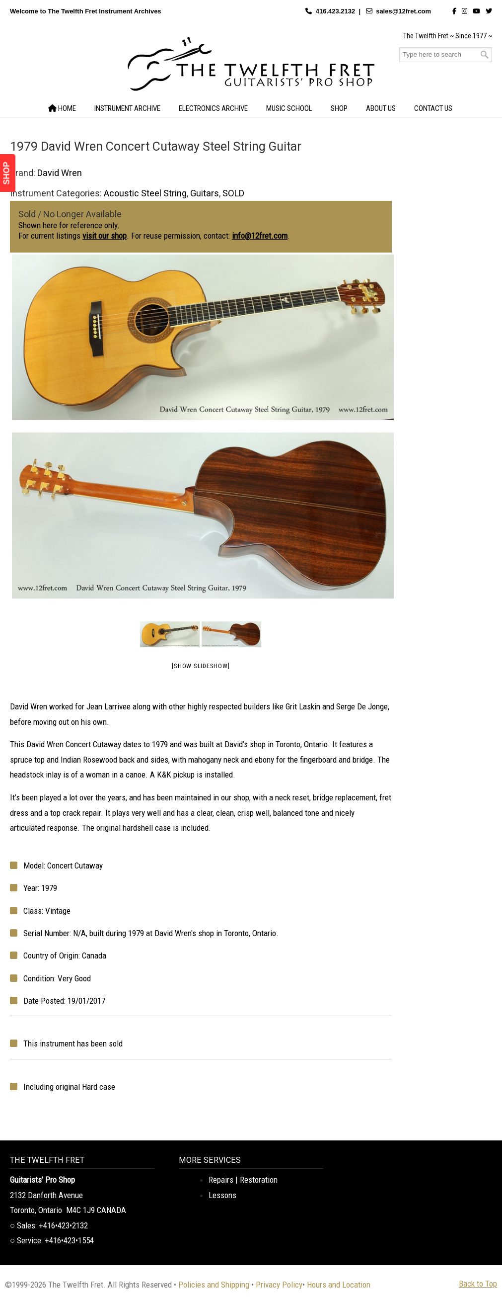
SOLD (233, 193)
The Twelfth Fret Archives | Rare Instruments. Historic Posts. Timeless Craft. (251, 66)
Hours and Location (338, 1285)
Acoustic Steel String (145, 193)
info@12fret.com (259, 236)
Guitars (204, 193)
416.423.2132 (336, 11)
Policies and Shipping (213, 1285)
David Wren (59, 173)
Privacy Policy (279, 1285)
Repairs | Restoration (243, 1180)
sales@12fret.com (403, 11)
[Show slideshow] (200, 666)
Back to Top (478, 1284)
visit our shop (104, 236)
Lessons (222, 1195)
